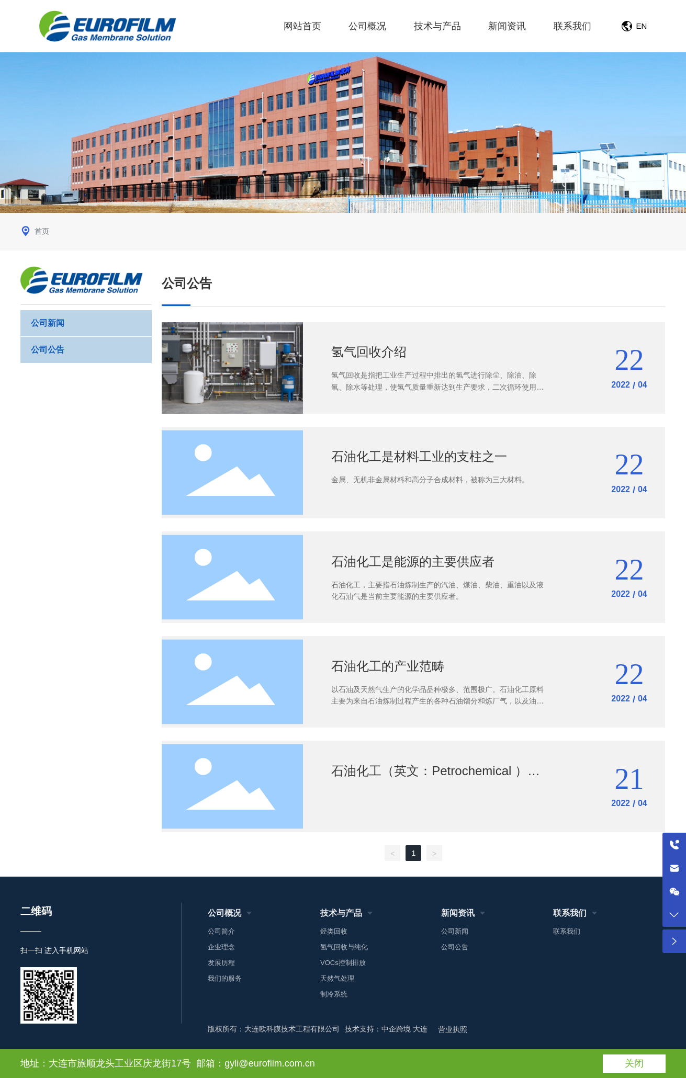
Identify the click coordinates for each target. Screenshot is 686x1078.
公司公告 (47, 349)
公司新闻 (47, 323)
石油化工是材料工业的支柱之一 (419, 456)
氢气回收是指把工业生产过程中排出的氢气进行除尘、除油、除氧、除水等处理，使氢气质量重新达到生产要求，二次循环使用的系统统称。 (437, 387)
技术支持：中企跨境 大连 (386, 1029)
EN (641, 25)
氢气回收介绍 (369, 352)
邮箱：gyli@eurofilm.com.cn (255, 1063)
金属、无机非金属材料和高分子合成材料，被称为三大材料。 (430, 479)
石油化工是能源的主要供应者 (412, 561)
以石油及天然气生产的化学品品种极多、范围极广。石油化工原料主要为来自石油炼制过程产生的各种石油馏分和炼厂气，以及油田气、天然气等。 (437, 701)
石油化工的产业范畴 (387, 666)
